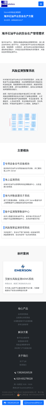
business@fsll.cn (26, 388)
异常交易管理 (23, 324)
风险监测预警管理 (23, 344)
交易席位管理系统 (23, 317)
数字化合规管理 (23, 338)
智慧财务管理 (23, 341)
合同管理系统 (23, 314)
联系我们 (23, 365)
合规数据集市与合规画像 (23, 321)
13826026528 (11, 402)
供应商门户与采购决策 (23, 348)
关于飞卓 (23, 361)
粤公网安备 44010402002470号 (30, 394)
